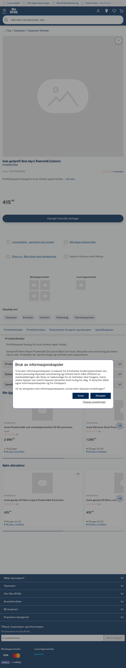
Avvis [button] (81, 395)
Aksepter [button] (100, 395)
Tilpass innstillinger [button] (94, 401)
